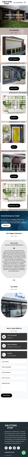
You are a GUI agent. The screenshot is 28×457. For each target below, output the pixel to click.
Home (6, 17)
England (11, 17)
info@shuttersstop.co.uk (14, 347)
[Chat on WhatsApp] (24, 453)
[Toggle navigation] (25, 3)
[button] (12, 280)
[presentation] (1, 304)
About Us (8, 455)
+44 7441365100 (18, 2)
